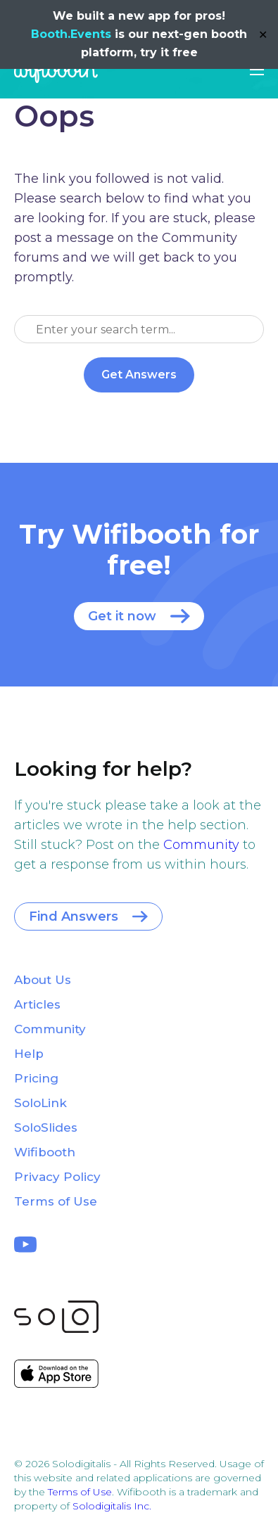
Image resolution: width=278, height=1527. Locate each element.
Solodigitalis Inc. (111, 1506)
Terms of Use (55, 1201)
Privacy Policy (57, 1177)
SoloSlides (45, 1127)
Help (29, 1054)
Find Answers (73, 916)
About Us (42, 980)
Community (201, 844)
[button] (257, 69)
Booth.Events (71, 34)
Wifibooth (56, 70)
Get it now (122, 616)
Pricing (36, 1078)
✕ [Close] (262, 35)
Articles (37, 1004)
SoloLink (40, 1103)
